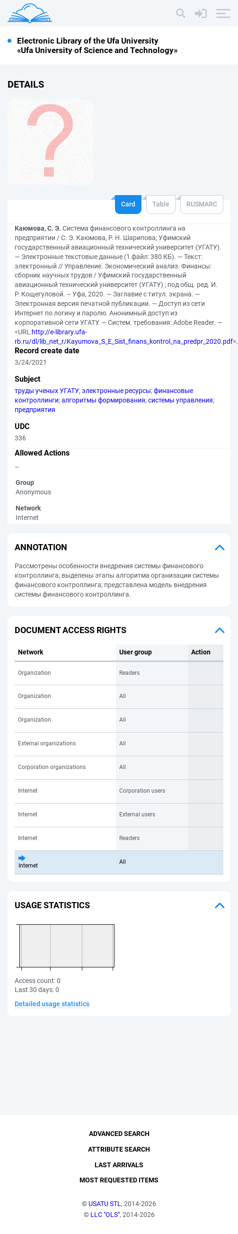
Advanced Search (119, 1133)
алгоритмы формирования (103, 400)
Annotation (41, 547)
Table (160, 204)
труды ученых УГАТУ (47, 390)
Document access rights (70, 630)
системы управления (180, 400)
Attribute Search (119, 1149)
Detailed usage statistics (52, 1004)
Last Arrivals (119, 1165)
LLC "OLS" (105, 1214)
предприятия (35, 409)
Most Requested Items (119, 1180)
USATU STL (104, 1203)
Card (128, 204)
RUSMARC (201, 204)
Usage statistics (52, 905)
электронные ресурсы (116, 390)
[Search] (180, 13)
